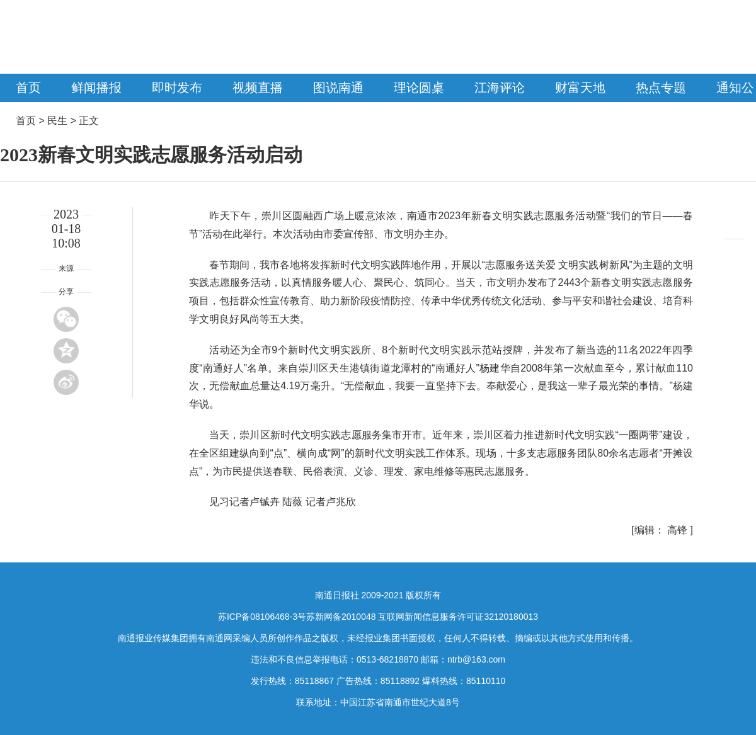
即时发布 (177, 87)
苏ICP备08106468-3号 (262, 617)
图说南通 (338, 87)
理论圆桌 (419, 87)
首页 (28, 87)
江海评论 (499, 87)
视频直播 (257, 87)
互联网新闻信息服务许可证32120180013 (458, 617)
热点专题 (661, 87)
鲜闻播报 (96, 87)
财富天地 (580, 87)
